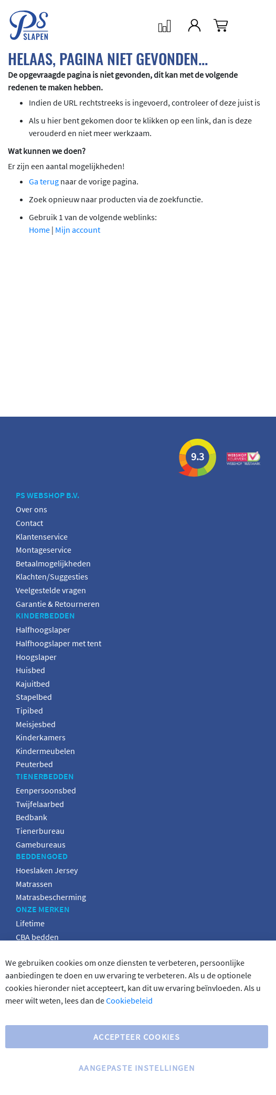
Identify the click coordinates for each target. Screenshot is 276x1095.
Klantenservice (42, 536)
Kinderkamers (41, 737)
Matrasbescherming (51, 897)
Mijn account (77, 229)
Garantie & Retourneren (58, 603)
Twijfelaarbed (40, 804)
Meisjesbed (36, 724)
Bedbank (31, 817)
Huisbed (30, 670)
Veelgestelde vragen (51, 590)
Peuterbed (34, 764)
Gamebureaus (41, 844)
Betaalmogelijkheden (53, 563)
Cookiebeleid (129, 1000)
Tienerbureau (40, 830)
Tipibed (29, 710)
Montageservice (43, 549)
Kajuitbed (33, 683)
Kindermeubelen (45, 751)
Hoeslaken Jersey (47, 870)
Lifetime (30, 923)
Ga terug (44, 181)
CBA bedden (37, 937)
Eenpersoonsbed (46, 790)
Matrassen (34, 884)
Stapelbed (34, 696)
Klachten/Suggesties (52, 576)
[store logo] (21, 25)
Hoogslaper (36, 657)
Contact (29, 523)
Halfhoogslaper (43, 629)
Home (39, 229)
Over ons (31, 509)
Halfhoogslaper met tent (58, 643)
